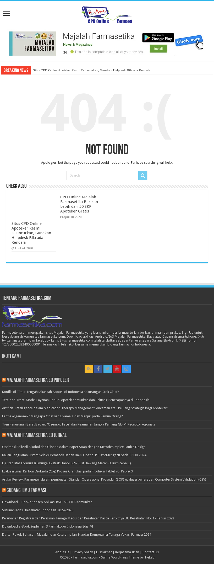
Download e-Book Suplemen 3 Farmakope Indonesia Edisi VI (47, 526)
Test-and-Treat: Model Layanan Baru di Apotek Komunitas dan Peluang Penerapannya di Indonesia (76, 400)
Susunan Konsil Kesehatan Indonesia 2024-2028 (37, 510)
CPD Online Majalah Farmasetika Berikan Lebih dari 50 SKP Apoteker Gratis (79, 204)
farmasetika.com (85, 557)
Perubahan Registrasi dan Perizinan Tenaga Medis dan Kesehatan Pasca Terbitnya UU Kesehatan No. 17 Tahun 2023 (88, 518)
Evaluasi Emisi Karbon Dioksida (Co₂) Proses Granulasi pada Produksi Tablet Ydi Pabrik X (67, 471)
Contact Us (150, 552)
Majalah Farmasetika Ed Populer (38, 380)
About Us (62, 552)
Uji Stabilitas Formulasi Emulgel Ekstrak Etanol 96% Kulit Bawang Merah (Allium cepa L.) (66, 463)
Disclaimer (104, 552)
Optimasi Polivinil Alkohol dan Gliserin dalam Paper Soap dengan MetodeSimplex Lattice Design (74, 447)
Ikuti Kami (11, 357)
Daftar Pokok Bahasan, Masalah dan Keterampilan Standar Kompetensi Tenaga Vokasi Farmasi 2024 (76, 534)
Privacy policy (83, 552)
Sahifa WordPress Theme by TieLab (128, 557)
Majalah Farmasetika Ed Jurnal (37, 436)
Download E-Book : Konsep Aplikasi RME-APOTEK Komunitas (47, 502)
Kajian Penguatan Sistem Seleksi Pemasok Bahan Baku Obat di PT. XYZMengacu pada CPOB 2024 (74, 455)
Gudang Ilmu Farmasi (26, 491)
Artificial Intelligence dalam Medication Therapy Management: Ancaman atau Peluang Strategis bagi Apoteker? (85, 408)
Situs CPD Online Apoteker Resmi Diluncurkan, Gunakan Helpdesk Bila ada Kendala (91, 70)
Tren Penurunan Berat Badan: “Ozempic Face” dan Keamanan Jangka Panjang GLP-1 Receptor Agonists (78, 424)
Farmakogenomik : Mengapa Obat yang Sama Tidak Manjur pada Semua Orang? (62, 416)
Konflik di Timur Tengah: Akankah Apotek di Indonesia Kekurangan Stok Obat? (60, 392)
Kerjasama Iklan (127, 552)
